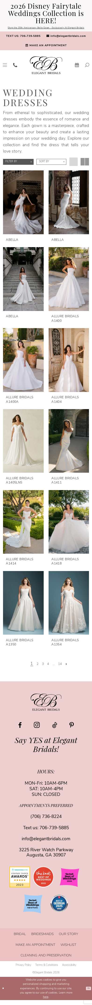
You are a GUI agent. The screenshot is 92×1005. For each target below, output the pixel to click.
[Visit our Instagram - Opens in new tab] (37, 730)
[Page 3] (41, 669)
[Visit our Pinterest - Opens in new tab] (71, 730)
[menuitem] (23, 41)
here (45, 1002)
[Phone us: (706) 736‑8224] (15, 70)
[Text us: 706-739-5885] (23, 41)
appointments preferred (46, 811)
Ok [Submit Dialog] (87, 993)
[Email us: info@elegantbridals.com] (66, 41)
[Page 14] (63, 669)
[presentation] (23, 207)
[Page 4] (48, 669)
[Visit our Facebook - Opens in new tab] (20, 730)
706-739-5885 (54, 833)
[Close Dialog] (4, 993)
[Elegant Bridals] (46, 707)
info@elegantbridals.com (46, 844)
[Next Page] (71, 669)
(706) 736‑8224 (45, 822)
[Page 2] (34, 669)
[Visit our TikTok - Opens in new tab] (54, 730)
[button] (18, 167)
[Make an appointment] (46, 50)
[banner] (46, 70)
